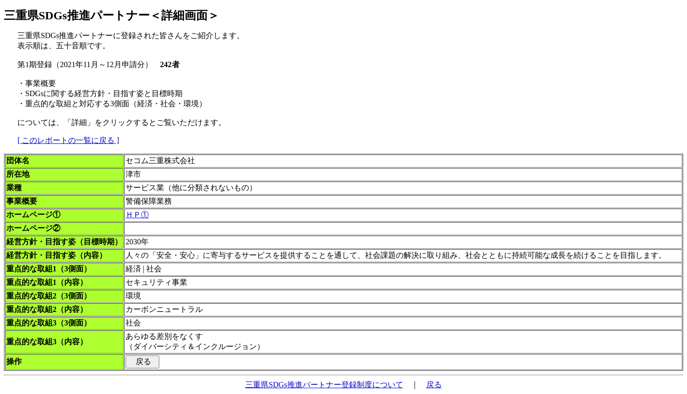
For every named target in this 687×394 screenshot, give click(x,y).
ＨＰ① (137, 215)
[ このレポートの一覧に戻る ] (68, 140)
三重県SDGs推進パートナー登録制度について (324, 384)
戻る (434, 384)
